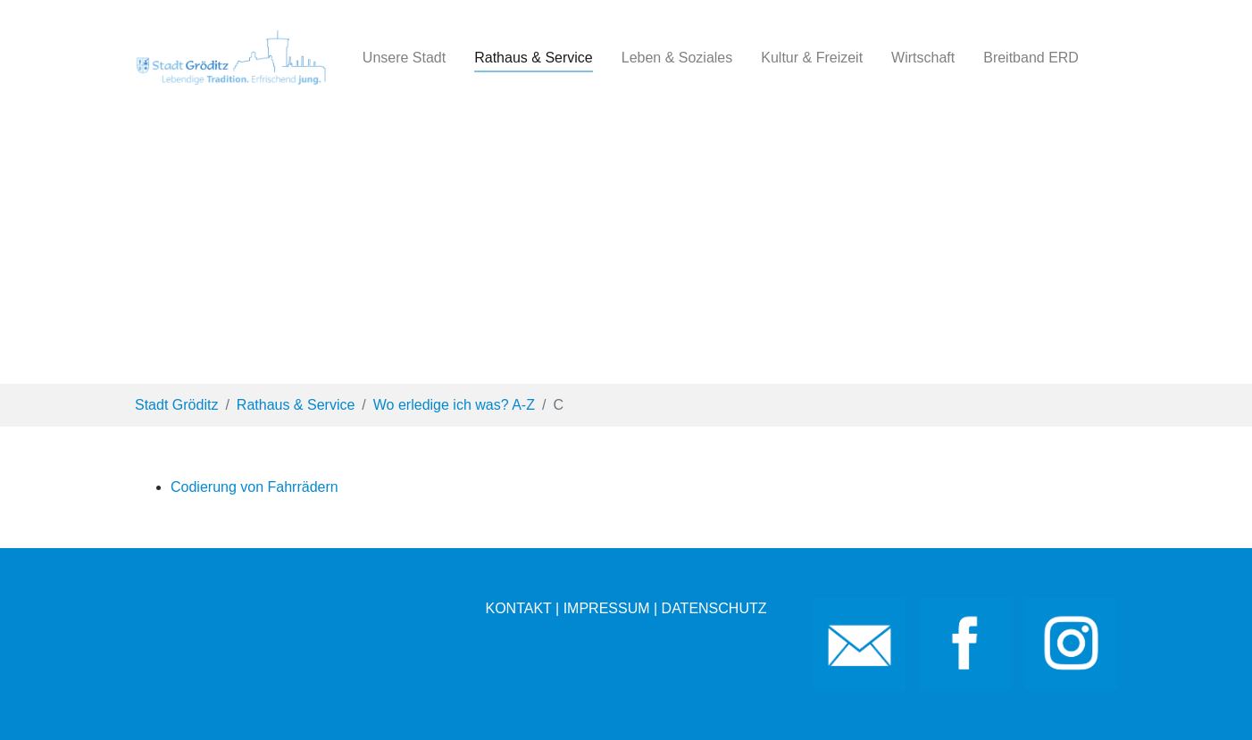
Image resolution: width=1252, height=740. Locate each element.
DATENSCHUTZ (714, 608)
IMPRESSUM (606, 608)
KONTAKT (518, 608)
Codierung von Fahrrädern (254, 487)
